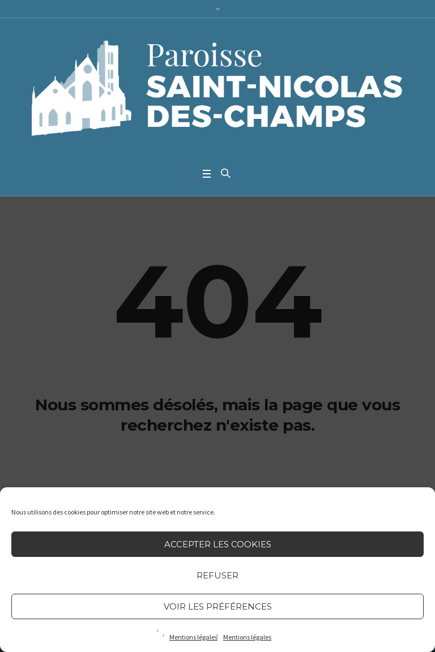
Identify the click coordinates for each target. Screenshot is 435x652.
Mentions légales (193, 637)
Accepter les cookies (217, 544)
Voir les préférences (218, 606)
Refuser (217, 575)
